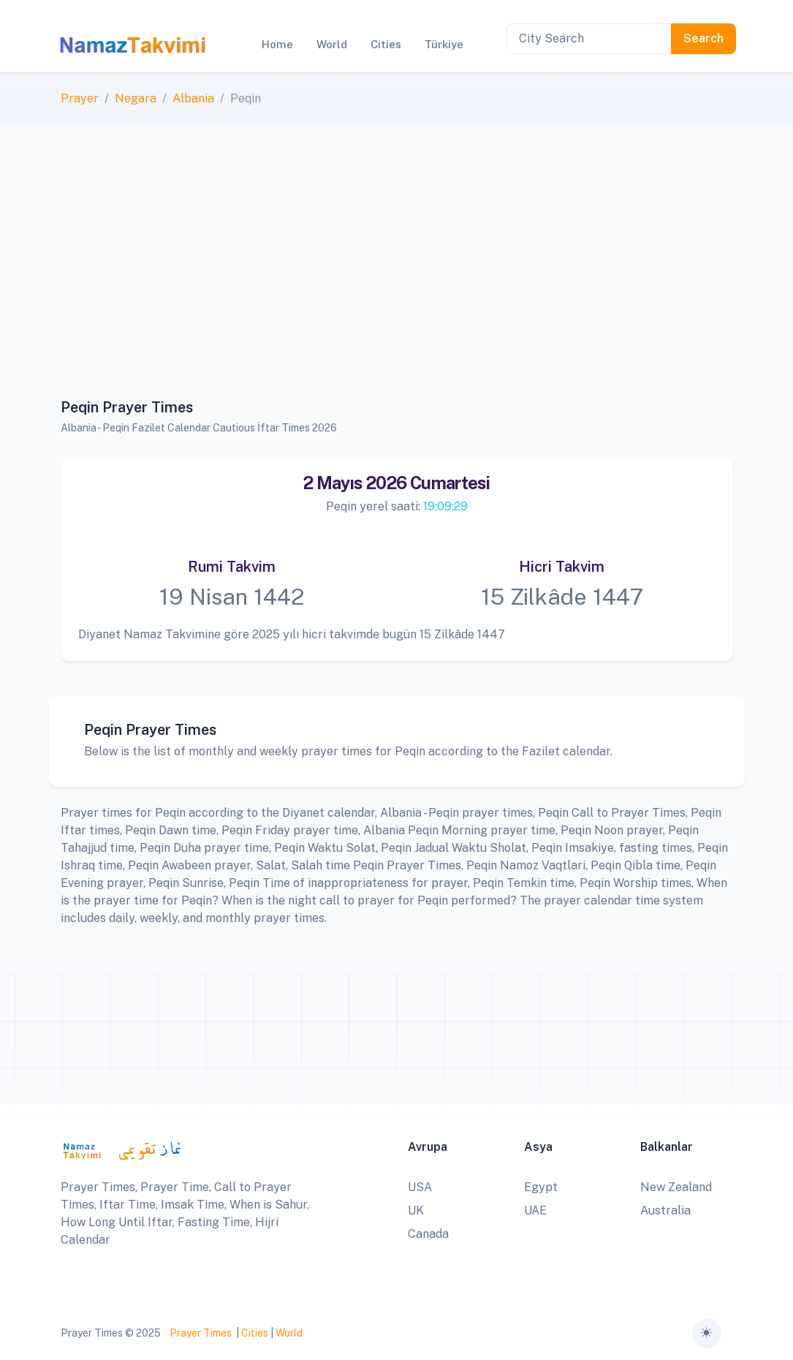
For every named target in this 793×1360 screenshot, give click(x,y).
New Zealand (676, 1187)
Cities (254, 1333)
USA (420, 1187)
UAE (535, 1210)
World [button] (331, 44)
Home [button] (277, 44)
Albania (193, 98)
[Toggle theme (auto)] (706, 1333)
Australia (665, 1210)
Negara (135, 98)
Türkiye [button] (444, 44)
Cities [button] (386, 44)
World (289, 1333)
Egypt (541, 1187)
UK (416, 1210)
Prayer (80, 98)
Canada (428, 1234)
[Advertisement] (397, 269)
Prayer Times (201, 1333)
